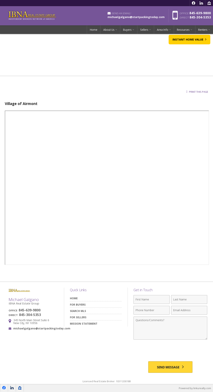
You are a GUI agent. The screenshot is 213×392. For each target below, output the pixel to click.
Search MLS (78, 311)
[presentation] (170, 350)
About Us (108, 29)
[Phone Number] (151, 310)
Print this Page (197, 91)
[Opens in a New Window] (193, 3)
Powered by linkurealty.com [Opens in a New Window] (195, 388)
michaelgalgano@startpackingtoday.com (41, 328)
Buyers (127, 29)
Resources (183, 29)
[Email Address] (189, 310)
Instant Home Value (189, 41)
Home (93, 29)
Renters (202, 29)
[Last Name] (189, 299)
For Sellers (78, 317)
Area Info (162, 29)
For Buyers (78, 304)
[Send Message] (170, 367)
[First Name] (151, 299)
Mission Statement (83, 323)
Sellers (144, 29)
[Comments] (170, 328)
